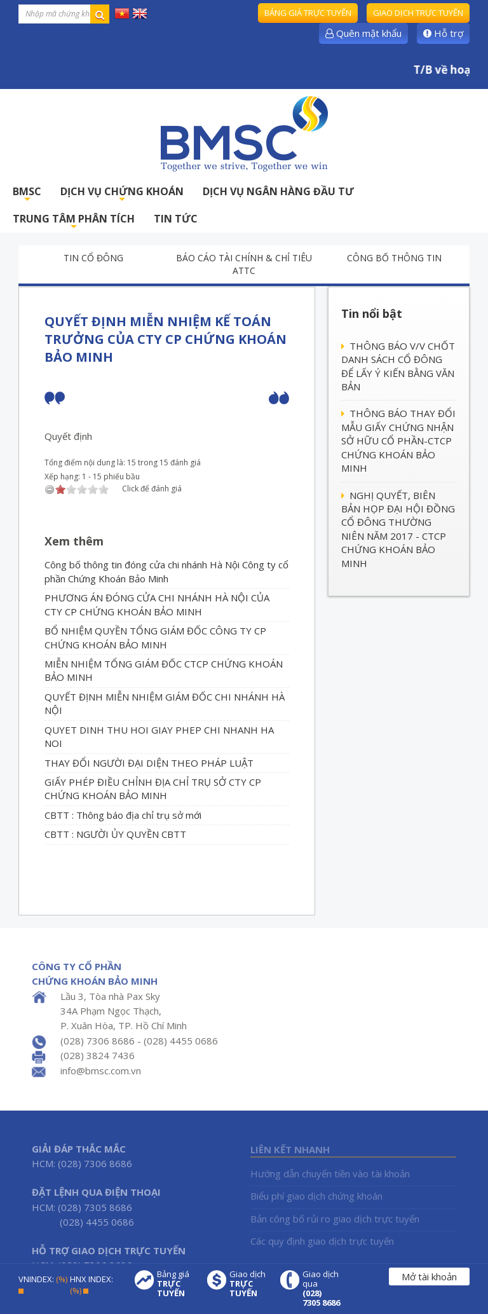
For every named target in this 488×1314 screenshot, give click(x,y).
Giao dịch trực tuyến (418, 12)
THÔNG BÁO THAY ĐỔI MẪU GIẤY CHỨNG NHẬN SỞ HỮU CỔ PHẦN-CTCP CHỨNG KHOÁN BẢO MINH (398, 440)
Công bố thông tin (394, 258)
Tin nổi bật (371, 313)
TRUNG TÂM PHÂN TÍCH (74, 222)
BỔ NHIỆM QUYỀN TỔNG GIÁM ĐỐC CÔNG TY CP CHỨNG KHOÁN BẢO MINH (155, 637)
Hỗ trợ (443, 33)
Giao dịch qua (321, 1289)
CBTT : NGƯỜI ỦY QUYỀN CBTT (115, 834)
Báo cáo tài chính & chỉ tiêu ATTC (244, 264)
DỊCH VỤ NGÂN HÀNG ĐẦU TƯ (278, 191)
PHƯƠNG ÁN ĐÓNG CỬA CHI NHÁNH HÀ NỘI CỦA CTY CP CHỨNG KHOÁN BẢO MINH (156, 604)
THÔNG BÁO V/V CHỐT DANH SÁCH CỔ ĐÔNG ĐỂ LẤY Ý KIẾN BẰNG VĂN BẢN (398, 366)
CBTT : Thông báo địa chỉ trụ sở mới (122, 815)
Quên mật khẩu (363, 33)
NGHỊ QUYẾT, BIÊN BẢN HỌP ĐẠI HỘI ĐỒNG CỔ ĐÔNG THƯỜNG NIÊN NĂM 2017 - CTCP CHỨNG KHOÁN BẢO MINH (398, 529)
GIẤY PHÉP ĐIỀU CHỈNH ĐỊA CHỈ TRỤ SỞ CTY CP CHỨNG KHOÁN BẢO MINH (152, 789)
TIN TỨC (176, 219)
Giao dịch (248, 1284)
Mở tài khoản (429, 1276)
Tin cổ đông (93, 258)
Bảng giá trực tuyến (307, 12)
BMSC (27, 194)
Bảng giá (176, 1284)
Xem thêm (74, 541)
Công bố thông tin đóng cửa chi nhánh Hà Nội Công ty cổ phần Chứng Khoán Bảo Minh (166, 571)
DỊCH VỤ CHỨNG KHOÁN (122, 194)
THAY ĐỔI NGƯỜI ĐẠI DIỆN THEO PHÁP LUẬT (149, 762)
